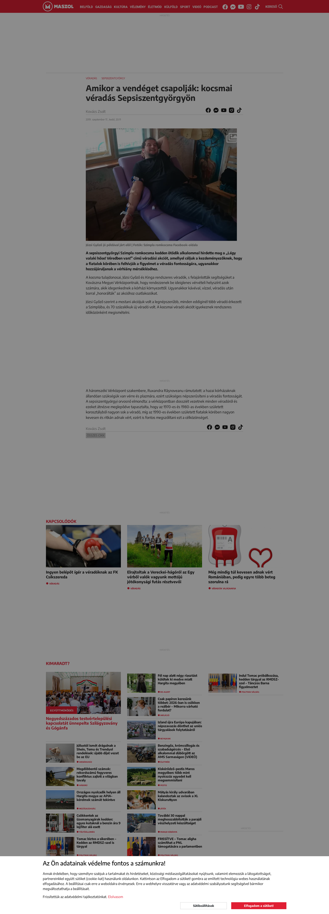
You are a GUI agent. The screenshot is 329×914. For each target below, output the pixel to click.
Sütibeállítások (203, 905)
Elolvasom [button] (115, 897)
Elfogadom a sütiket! (259, 905)
